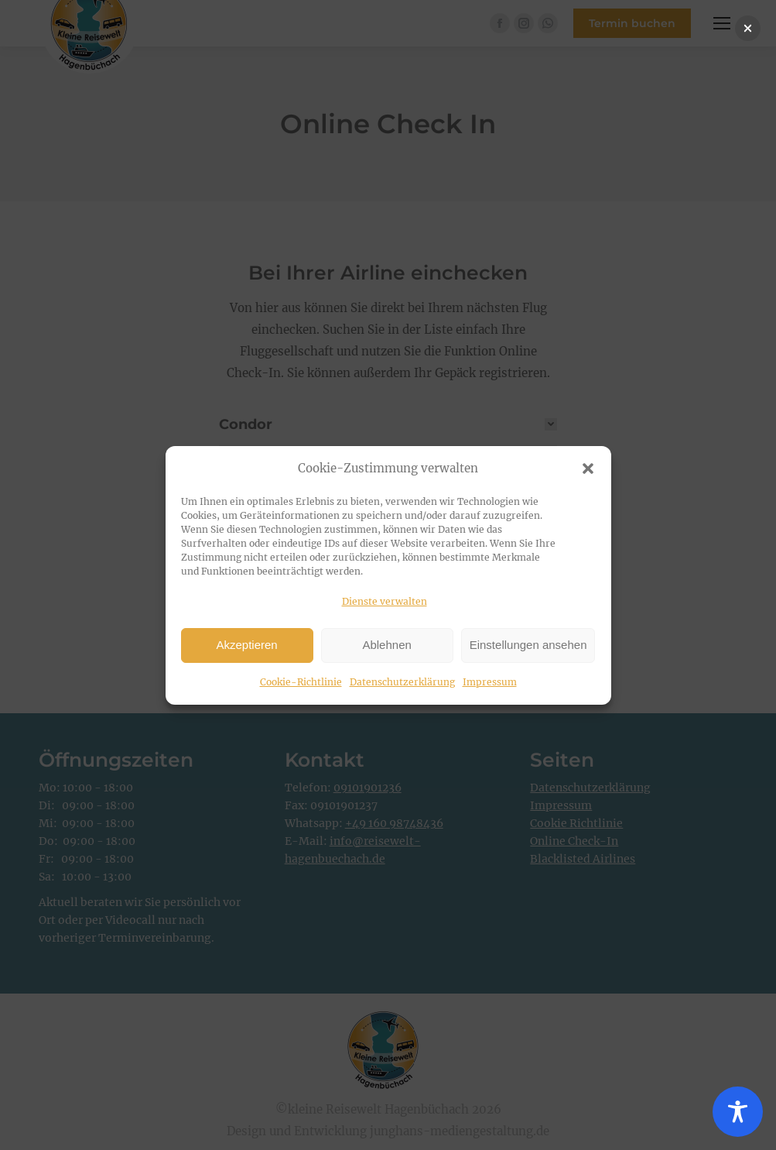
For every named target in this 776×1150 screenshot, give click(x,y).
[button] (588, 468)
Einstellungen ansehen (528, 644)
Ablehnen (386, 644)
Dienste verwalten (384, 601)
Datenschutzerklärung (402, 682)
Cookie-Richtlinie (301, 682)
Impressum (490, 682)
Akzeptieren (246, 644)
